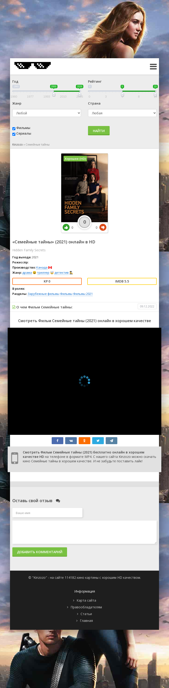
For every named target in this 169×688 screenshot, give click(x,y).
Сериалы (23, 133)
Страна (94, 103)
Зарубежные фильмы (43, 294)
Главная (86, 620)
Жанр (16, 103)
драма (27, 272)
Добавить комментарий (39, 552)
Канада (41, 267)
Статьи (86, 614)
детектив (61, 272)
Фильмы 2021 (83, 294)
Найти (99, 131)
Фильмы (23, 128)
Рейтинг (94, 81)
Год (15, 81)
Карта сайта (86, 600)
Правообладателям (86, 607)
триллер (43, 272)
